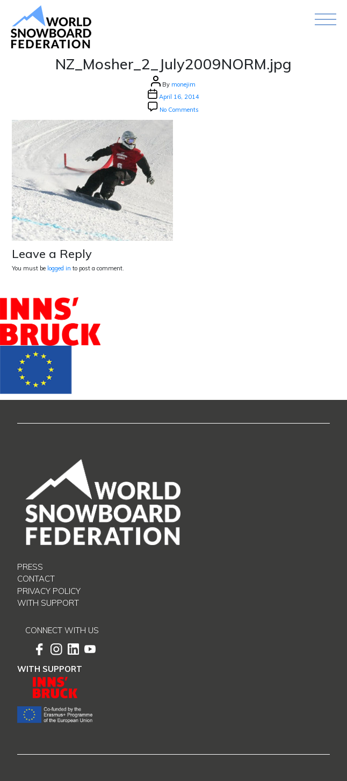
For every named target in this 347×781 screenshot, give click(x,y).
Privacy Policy (49, 591)
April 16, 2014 (179, 97)
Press (30, 567)
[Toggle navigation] (325, 19)
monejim (183, 84)
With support (48, 603)
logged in (59, 268)
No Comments (179, 109)
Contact (36, 579)
